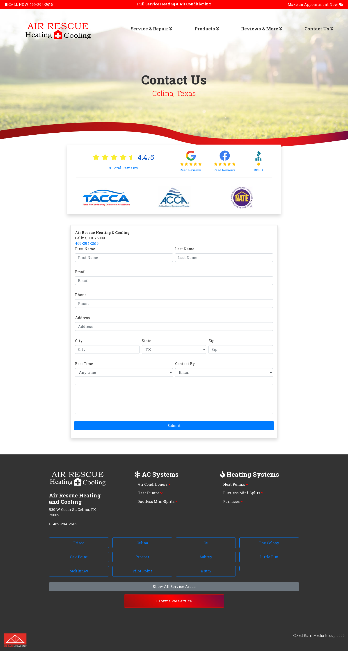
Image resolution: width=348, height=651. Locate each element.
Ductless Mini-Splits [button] (157, 501)
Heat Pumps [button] (150, 492)
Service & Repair (151, 29)
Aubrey (205, 556)
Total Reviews (123, 168)
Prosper (142, 556)
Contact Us (318, 29)
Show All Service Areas (174, 586)
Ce (206, 542)
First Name (85, 248)
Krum (206, 571)
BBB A (258, 170)
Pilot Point (142, 571)
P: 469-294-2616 (62, 524)
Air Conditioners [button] (154, 484)
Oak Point (79, 556)
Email (80, 271)
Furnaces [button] (233, 501)
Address (82, 317)
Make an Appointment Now (315, 4)
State (146, 340)
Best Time (84, 363)
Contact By (185, 363)
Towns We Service (174, 601)
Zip (211, 340)
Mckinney (78, 571)
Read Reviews (191, 170)
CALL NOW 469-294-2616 (29, 4)
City (79, 340)
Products (207, 29)
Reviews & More (261, 29)
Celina (142, 542)
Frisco (78, 542)
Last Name (184, 248)
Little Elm (269, 556)
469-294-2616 (86, 243)
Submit (174, 425)
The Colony (269, 542)
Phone (81, 294)
